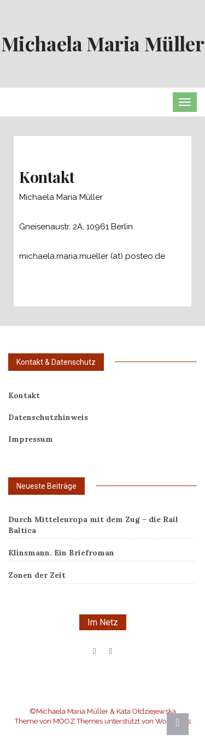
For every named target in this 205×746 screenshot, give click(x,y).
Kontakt (24, 395)
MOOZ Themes (78, 721)
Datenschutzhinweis (48, 417)
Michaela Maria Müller (102, 43)
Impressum (30, 439)
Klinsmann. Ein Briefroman (61, 553)
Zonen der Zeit (37, 575)
